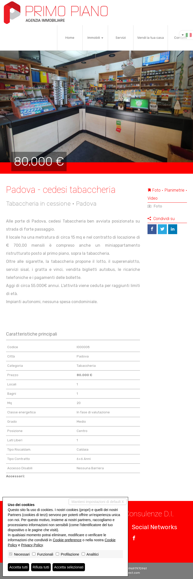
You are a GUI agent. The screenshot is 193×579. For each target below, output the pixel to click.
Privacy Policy (32, 545)
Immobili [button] (95, 38)
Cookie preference (67, 540)
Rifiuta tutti (41, 567)
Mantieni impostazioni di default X (97, 502)
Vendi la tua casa (150, 38)
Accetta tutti (18, 567)
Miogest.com (130, 572)
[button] (9, 99)
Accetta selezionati (68, 567)
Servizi (121, 38)
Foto (155, 206)
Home (69, 38)
